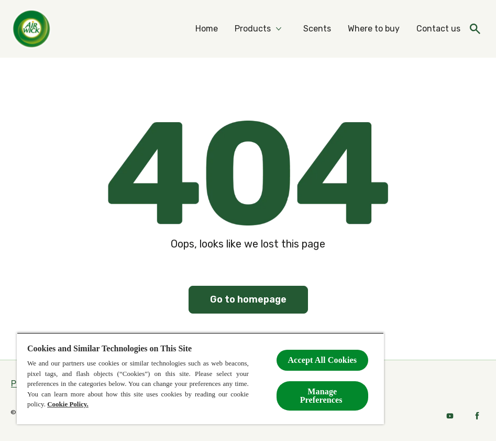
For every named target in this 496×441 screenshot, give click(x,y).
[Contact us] (438, 29)
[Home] (206, 29)
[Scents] (317, 29)
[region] (200, 378)
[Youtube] (450, 415)
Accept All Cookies (322, 360)
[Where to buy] (374, 29)
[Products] (253, 29)
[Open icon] (475, 28)
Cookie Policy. (68, 404)
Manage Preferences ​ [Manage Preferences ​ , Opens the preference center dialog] (322, 395)
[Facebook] (477, 415)
